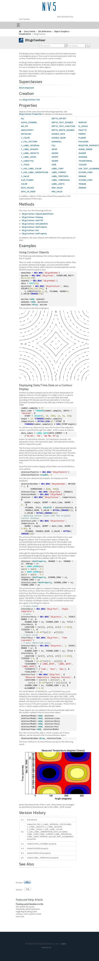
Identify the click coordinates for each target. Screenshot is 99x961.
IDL (27, 882)
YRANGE (82, 184)
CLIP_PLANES (27, 180)
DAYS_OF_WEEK (28, 191)
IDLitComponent (26, 88)
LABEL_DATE (42, 433)
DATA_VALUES (27, 187)
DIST (31, 283)
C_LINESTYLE (27, 161)
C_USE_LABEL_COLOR (31, 168)
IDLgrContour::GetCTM (32, 220)
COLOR (24, 184)
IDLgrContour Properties (30, 114)
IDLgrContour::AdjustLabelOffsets (37, 214)
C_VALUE (25, 176)
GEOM (54, 149)
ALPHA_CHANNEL (29, 122)
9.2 (27, 889)
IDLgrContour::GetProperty (34, 227)
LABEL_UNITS (58, 184)
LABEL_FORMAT (59, 172)
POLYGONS (83, 141)
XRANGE (82, 176)
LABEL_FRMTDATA (60, 176)
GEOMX (55, 153)
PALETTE (82, 130)
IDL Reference (44, 31)
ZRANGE (82, 187)
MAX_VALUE (57, 187)
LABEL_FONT (58, 168)
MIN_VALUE (57, 191)
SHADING (82, 157)
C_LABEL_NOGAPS (29, 149)
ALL (22, 118)
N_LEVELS (83, 126)
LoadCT (44, 475)
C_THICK (25, 164)
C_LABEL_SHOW (28, 157)
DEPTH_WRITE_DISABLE (63, 130)
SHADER (82, 153)
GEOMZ (55, 161)
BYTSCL (41, 421)
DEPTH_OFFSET (59, 118)
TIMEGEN (39, 411)
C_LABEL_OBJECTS (30, 153)
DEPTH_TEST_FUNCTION (63, 126)
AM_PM (24, 126)
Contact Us (46, 947)
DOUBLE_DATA (58, 134)
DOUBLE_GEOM (59, 138)
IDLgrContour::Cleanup (32, 217)
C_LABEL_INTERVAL (30, 145)
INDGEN (33, 294)
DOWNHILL (57, 141)
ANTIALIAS (26, 134)
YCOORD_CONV (85, 180)
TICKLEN (82, 164)
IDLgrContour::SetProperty (34, 233)
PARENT (82, 134)
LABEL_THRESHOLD (61, 180)
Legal (63, 943)
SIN (47, 421)
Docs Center (29, 31)
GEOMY (55, 157)
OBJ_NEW (38, 273)
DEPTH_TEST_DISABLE (62, 122)
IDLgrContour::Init (31, 99)
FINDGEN (39, 419)
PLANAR (82, 138)
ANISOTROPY (27, 130)
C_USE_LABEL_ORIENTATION (34, 172)
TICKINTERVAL (85, 161)
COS (58, 424)
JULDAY (37, 416)
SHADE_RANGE (85, 149)
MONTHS (82, 122)
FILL (54, 145)
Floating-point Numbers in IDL (29, 904)
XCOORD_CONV (85, 172)
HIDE (54, 164)
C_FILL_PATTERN (29, 141)
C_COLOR (25, 138)
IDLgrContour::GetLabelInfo (35, 224)
